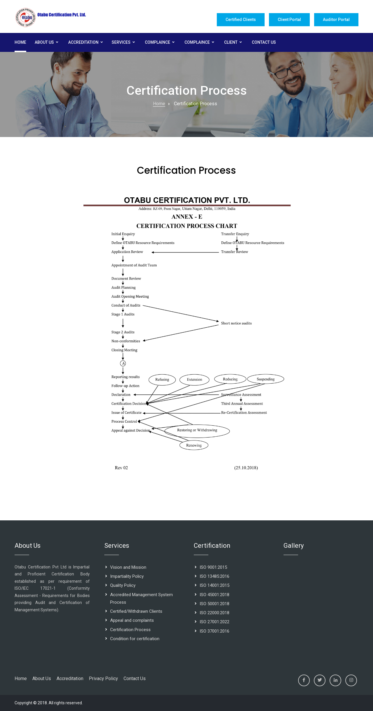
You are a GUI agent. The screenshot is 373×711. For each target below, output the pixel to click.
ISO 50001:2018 (214, 603)
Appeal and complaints (132, 620)
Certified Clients (241, 19)
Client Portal (289, 19)
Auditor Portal (336, 19)
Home (20, 42)
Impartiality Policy (127, 576)
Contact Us (264, 42)
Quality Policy (123, 585)
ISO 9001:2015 (213, 567)
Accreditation (83, 42)
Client (230, 42)
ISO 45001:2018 (214, 594)
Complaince (157, 42)
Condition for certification (134, 638)
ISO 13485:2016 (214, 576)
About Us (44, 42)
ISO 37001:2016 (214, 631)
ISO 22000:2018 (214, 612)
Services (121, 42)
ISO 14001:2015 (214, 585)
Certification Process (130, 629)
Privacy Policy (103, 678)
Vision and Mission (128, 567)
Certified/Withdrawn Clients (136, 611)
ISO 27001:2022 (214, 621)
